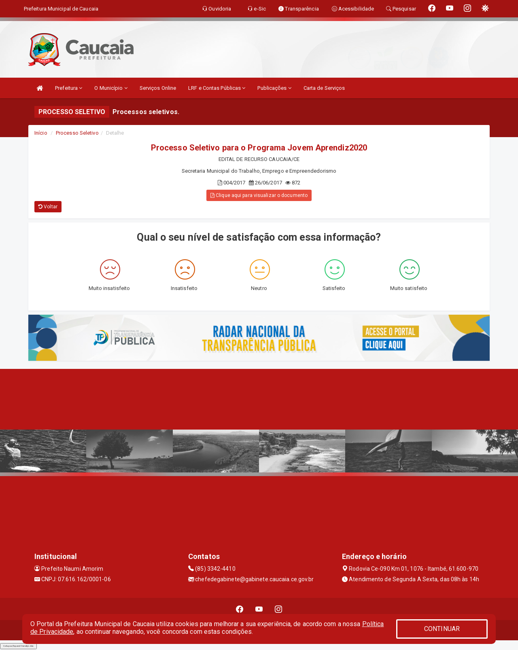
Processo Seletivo (77, 133)
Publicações (274, 88)
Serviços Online (158, 88)
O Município (110, 88)
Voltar (47, 207)
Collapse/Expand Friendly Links (18, 646)
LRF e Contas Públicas (216, 88)
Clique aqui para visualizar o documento (259, 195)
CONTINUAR (442, 629)
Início (40, 133)
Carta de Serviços (324, 88)
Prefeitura (68, 88)
